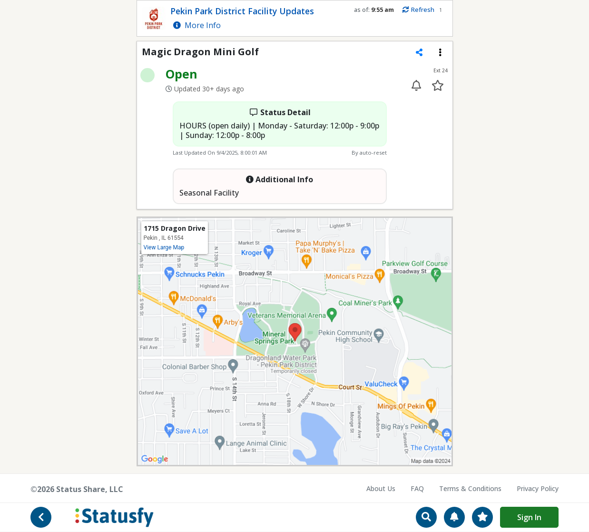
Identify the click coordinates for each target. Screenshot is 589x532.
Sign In (529, 517)
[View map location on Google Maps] (295, 340)
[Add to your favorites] (438, 85)
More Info (197, 25)
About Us (380, 488)
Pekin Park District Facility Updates (242, 11)
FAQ (417, 488)
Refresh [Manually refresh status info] (418, 10)
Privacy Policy (538, 488)
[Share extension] (419, 52)
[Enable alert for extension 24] (416, 85)
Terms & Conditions (470, 488)
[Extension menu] (440, 52)
